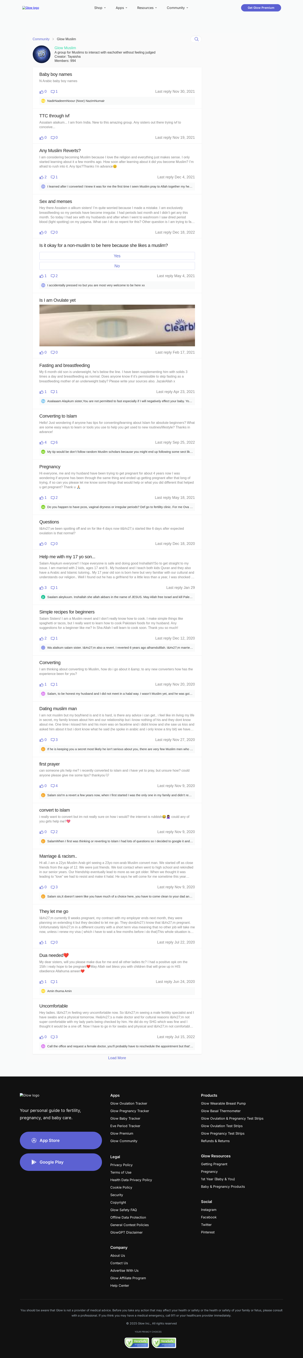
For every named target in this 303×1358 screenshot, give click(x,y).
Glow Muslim (66, 39)
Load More (117, 1058)
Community (41, 39)
